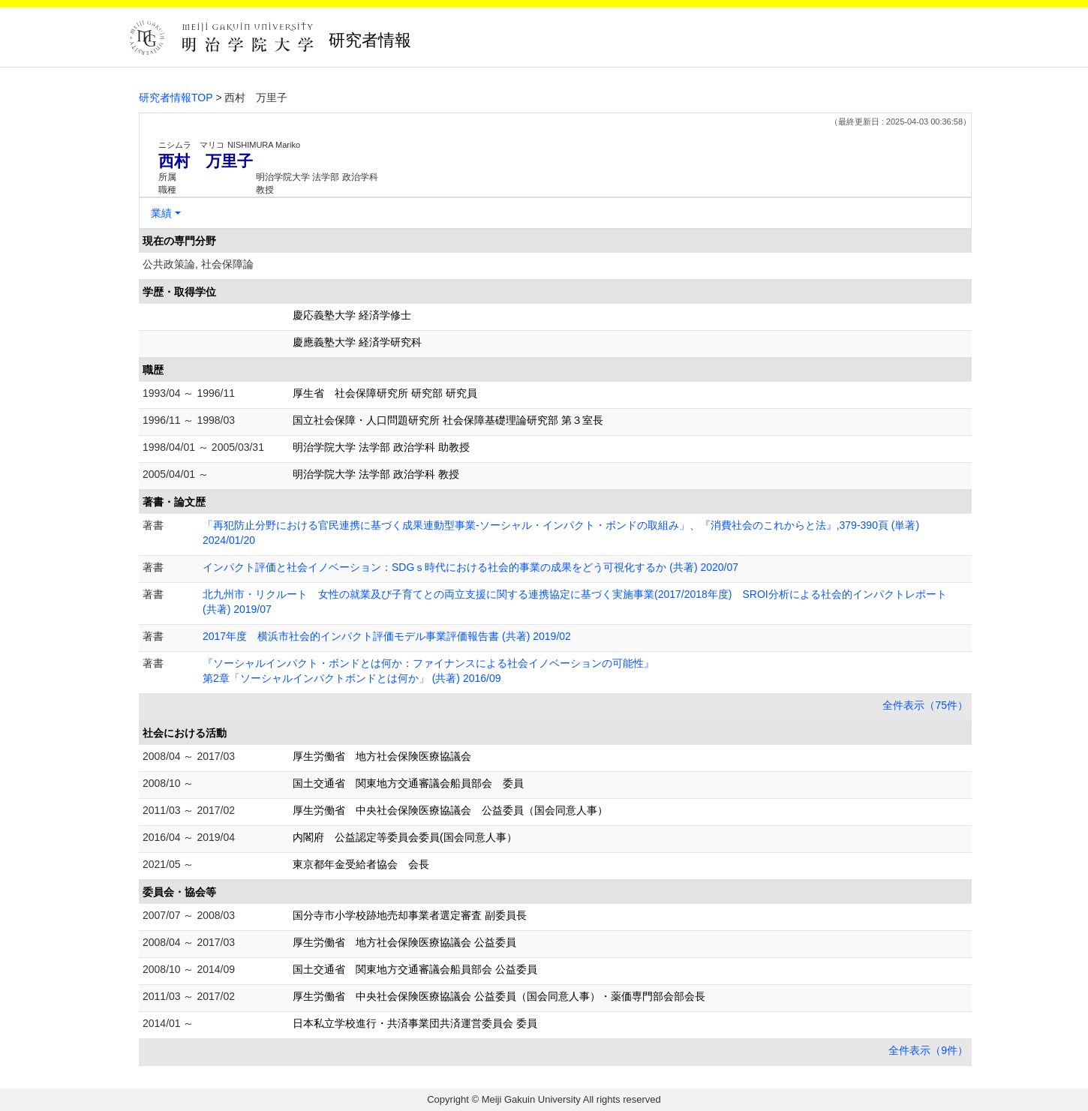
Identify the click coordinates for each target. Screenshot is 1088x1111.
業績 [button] (161, 213)
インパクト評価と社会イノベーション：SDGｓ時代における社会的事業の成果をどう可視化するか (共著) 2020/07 (470, 567)
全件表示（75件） (925, 705)
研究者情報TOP (176, 98)
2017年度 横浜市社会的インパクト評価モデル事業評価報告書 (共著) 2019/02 (387, 636)
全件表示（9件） (928, 1050)
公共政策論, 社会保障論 (198, 264)
